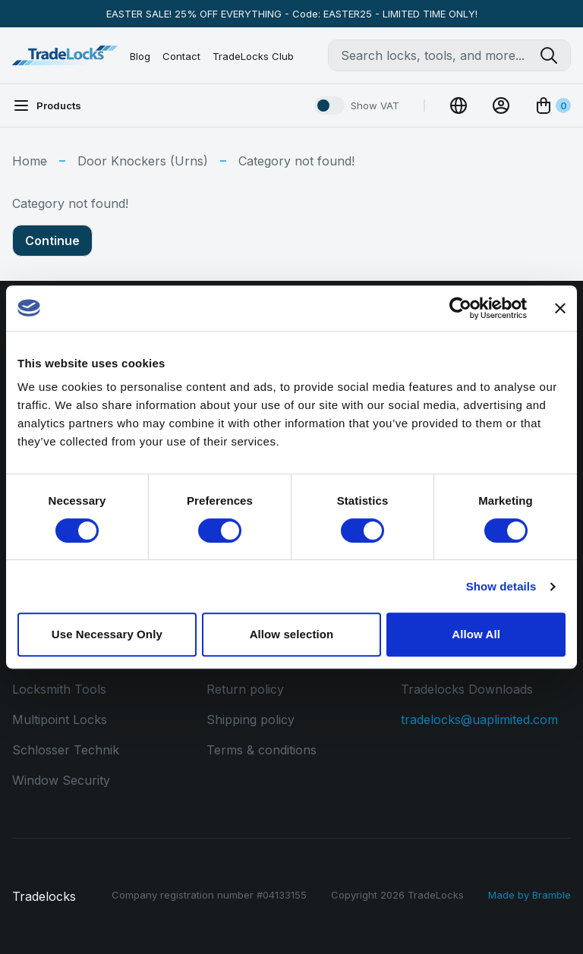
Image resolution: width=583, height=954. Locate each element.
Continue (52, 240)
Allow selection (292, 634)
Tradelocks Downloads (467, 689)
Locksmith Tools (59, 689)
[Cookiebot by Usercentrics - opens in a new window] (460, 308)
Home (29, 160)
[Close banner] (560, 308)
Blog (140, 56)
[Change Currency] (458, 105)
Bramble (551, 895)
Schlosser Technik (65, 749)
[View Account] (501, 105)
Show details (501, 586)
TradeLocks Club (253, 56)
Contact (181, 56)
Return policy (245, 689)
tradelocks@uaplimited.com (479, 719)
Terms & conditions (261, 749)
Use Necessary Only (107, 634)
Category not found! (296, 160)
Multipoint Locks (59, 719)
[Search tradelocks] (555, 55)
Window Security (61, 780)
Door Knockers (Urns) (142, 160)
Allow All (476, 634)
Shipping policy (250, 719)
